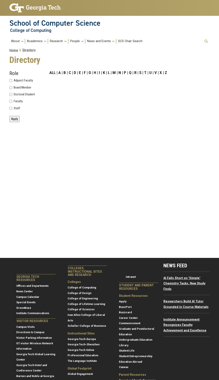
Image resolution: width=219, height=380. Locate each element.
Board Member (22, 87)
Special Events (26, 302)
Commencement (129, 323)
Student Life (127, 350)
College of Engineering (83, 298)
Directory (29, 50)
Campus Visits (25, 326)
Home (13, 50)
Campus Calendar (27, 297)
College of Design (79, 293)
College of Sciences (81, 309)
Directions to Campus (30, 332)
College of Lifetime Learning (86, 304)
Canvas (123, 367)
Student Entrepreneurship (135, 356)
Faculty (18, 101)
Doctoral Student (24, 94)
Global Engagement (80, 374)
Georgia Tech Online (81, 350)
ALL (52, 72)
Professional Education (83, 355)
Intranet (131, 276)
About (15, 41)
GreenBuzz (23, 307)
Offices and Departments (32, 285)
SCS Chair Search (130, 41)
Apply (122, 301)
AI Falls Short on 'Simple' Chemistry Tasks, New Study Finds (184, 283)
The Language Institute (82, 360)
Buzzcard (125, 312)
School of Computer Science (55, 23)
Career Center (128, 317)
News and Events (99, 41)
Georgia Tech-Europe (82, 339)
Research (56, 41)
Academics (35, 41)
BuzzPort (125, 307)
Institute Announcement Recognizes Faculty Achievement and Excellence (184, 325)
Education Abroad (130, 361)
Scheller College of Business (87, 325)
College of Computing (30, 30)
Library (123, 345)
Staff (17, 108)
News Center (24, 291)
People (75, 41)
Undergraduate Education (135, 339)
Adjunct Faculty (23, 80)
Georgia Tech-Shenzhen (83, 344)
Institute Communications (32, 313)
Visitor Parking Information (34, 337)
